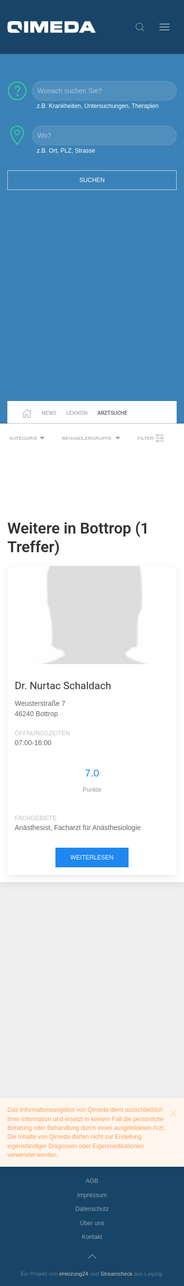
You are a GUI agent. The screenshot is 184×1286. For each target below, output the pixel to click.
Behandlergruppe (92, 438)
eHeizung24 (73, 1274)
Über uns (92, 1223)
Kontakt (92, 1236)
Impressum (92, 1195)
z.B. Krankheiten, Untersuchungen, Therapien (97, 106)
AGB (92, 1181)
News (49, 413)
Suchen (92, 180)
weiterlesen (92, 857)
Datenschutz (91, 1209)
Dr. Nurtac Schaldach (63, 686)
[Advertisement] (92, 302)
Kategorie (28, 438)
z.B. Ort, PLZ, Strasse (66, 150)
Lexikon (77, 413)
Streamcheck (116, 1274)
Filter (151, 438)
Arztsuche (113, 413)
